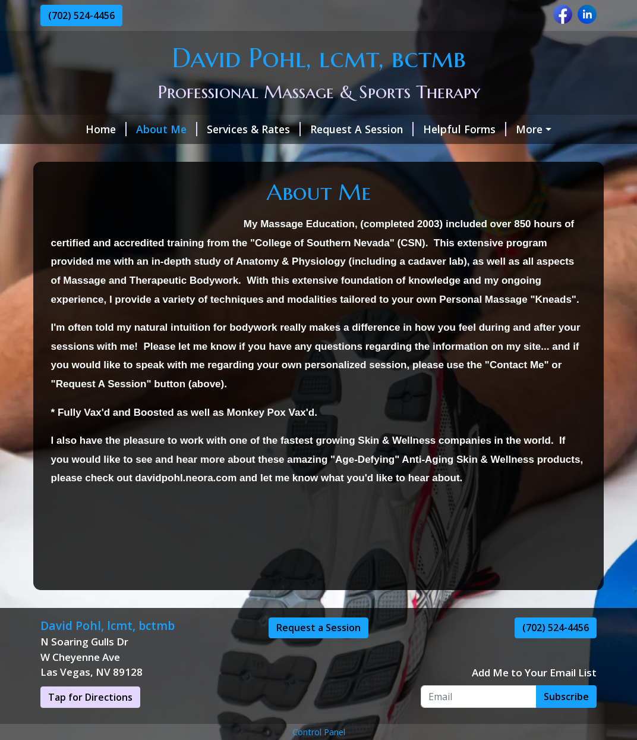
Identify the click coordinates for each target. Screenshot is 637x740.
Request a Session (318, 653)
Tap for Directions (90, 722)
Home (70, 129)
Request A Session (326, 129)
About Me (131, 129)
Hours (65, 155)
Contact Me (515, 129)
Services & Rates (218, 129)
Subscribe (566, 721)
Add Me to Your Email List (534, 697)
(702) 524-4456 (81, 15)
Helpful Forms (429, 129)
